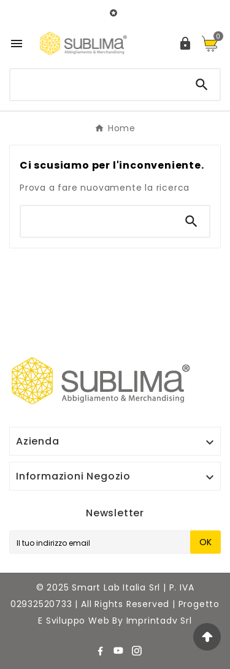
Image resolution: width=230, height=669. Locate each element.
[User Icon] (185, 43)
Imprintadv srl (159, 620)
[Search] (202, 84)
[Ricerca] (97, 82)
